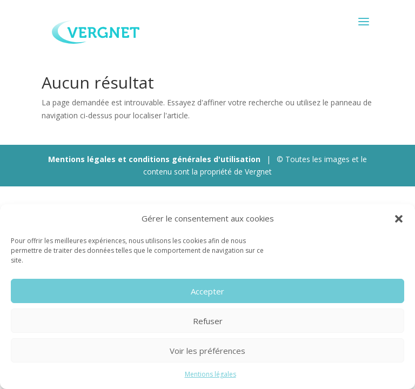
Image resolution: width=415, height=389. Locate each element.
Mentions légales (210, 374)
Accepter (207, 291)
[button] (398, 218)
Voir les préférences (207, 350)
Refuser (208, 321)
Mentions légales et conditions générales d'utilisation (154, 159)
